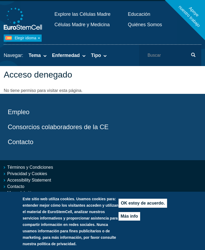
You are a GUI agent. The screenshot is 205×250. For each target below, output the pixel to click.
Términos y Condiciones (30, 167)
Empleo (18, 112)
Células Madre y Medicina (82, 24)
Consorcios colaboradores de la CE (58, 126)
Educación (139, 14)
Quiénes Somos (145, 24)
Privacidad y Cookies (27, 173)
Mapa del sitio (20, 193)
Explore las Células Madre (82, 14)
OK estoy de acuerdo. (143, 207)
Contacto (20, 141)
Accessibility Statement (29, 180)
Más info (129, 220)
